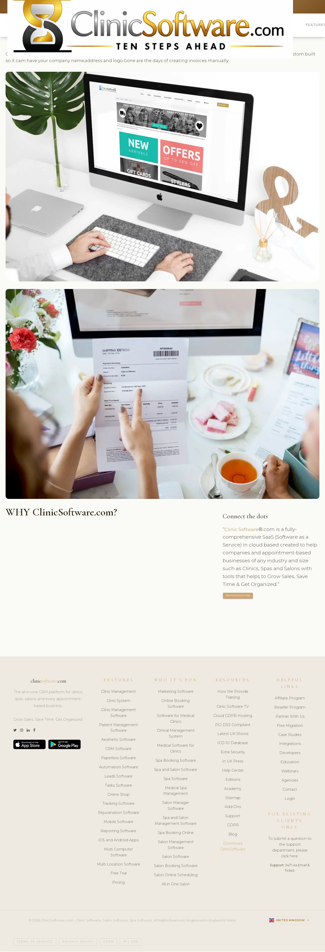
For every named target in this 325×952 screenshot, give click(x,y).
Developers (289, 753)
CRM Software (118, 749)
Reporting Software (118, 831)
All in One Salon (176, 884)
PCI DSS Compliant (232, 725)
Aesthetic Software (118, 740)
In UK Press (232, 761)
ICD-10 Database (232, 743)
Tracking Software (118, 804)
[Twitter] (15, 731)
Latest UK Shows (232, 734)
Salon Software (175, 857)
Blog (233, 834)
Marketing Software (175, 692)
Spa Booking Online (176, 833)
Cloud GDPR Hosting (232, 716)
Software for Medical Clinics (175, 719)
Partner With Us (289, 717)
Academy (232, 789)
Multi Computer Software (118, 852)
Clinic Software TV (233, 707)
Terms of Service (35, 942)
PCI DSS (130, 942)
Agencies (290, 780)
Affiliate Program (290, 698)
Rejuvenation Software (118, 813)
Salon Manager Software (175, 806)
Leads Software (118, 776)
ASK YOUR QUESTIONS (238, 596)
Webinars (290, 771)
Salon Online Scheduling (176, 875)
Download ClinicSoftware (233, 847)
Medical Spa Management (175, 791)
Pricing (118, 883)
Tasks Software (118, 786)
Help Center (233, 771)
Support (232, 816)
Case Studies (289, 735)
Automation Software (118, 767)
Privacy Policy (77, 942)
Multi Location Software (118, 864)
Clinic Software (242, 530)
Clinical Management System (175, 734)
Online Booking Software (175, 704)
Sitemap (232, 798)
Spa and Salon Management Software (176, 821)
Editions (232, 780)
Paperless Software (118, 758)
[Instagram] (21, 731)
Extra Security (233, 753)
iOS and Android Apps (119, 840)
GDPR (233, 826)
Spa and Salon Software (175, 770)
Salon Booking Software (176, 866)
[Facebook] (34, 731)
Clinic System (119, 701)
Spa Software (176, 779)
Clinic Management (118, 692)
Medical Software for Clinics (175, 749)
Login (290, 799)
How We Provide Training (232, 695)
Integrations (290, 744)
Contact (290, 790)
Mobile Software (118, 822)
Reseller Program (289, 707)
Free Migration (290, 726)
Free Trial (118, 874)
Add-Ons (233, 807)
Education (290, 762)
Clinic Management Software (118, 713)
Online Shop (118, 795)
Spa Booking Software (175, 761)
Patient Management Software (118, 728)
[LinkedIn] (28, 731)
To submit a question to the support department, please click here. (290, 848)
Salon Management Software (175, 845)
